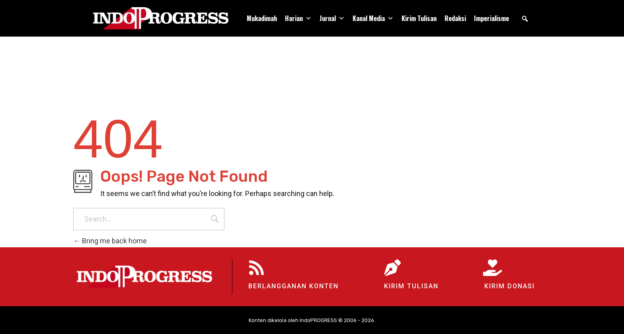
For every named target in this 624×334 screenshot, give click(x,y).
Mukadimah (262, 18)
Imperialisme (491, 18)
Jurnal (332, 18)
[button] (525, 19)
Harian (298, 18)
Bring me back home (110, 241)
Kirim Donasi (509, 286)
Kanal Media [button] (373, 18)
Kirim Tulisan (419, 18)
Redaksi (455, 18)
